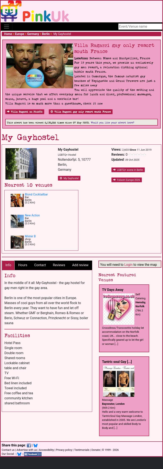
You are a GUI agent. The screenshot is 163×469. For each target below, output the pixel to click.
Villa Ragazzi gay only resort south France (81, 112)
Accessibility (46, 449)
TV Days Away (112, 290)
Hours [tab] (22, 265)
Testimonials (81, 449)
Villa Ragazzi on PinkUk (24, 112)
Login (128, 265)
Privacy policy (64, 449)
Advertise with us (27, 449)
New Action (32, 215)
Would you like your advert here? (112, 123)
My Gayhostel (69, 178)
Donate (95, 449)
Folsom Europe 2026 (126, 180)
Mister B (30, 236)
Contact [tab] (40, 265)
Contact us (8, 449)
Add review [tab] (80, 265)
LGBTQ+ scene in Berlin (128, 169)
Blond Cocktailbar (36, 194)
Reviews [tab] (59, 265)
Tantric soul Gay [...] (117, 362)
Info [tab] (8, 265)
